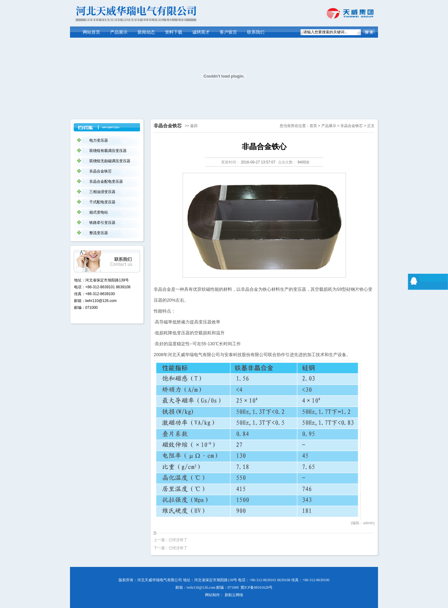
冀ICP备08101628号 (256, 587)
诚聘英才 (201, 32)
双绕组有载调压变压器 (108, 150)
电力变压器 (98, 140)
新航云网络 (234, 595)
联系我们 (255, 32)
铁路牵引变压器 (102, 222)
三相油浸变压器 (102, 192)
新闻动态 (146, 32)
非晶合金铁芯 (351, 126)
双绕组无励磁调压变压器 (109, 161)
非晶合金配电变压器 (106, 181)
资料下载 (173, 32)
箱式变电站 (98, 212)
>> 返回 (191, 126)
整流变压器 (98, 233)
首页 (313, 126)
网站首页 (91, 32)
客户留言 (228, 32)
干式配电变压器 (102, 202)
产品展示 (119, 32)
